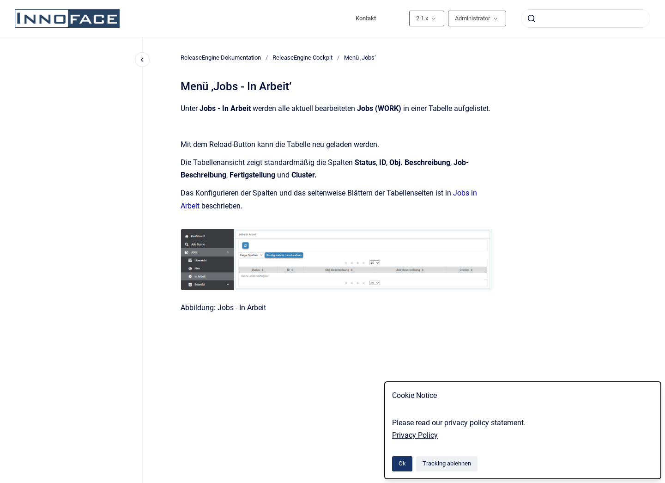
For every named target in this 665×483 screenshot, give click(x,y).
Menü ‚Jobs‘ (360, 57)
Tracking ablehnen (447, 463)
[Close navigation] (142, 59)
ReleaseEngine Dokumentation (221, 57)
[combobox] (585, 18)
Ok (402, 463)
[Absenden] (531, 18)
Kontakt (366, 18)
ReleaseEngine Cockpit (302, 57)
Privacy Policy (415, 435)
